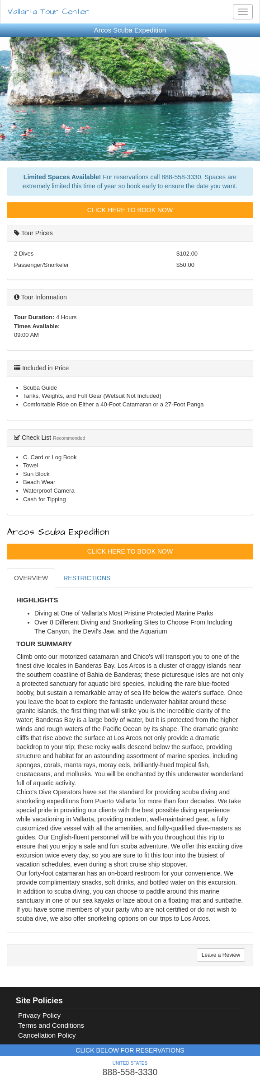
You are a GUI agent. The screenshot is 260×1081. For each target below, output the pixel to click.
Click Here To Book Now (130, 210)
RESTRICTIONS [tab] (86, 578)
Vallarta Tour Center (48, 11)
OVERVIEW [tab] (31, 578)
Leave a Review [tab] (221, 955)
